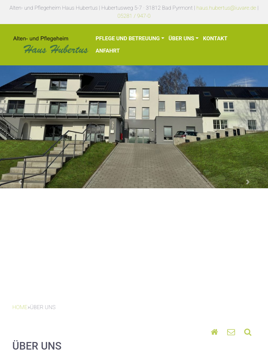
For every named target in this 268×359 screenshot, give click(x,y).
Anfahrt (108, 51)
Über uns (181, 38)
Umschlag (231, 332)
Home (214, 332)
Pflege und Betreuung (128, 38)
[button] (20, 182)
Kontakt (215, 38)
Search (248, 332)
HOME (19, 307)
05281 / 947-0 (134, 16)
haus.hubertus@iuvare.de (226, 8)
